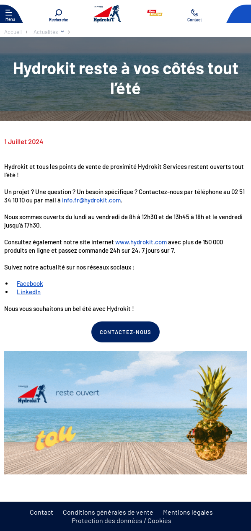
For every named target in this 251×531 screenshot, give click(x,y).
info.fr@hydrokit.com (91, 200)
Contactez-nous (126, 332)
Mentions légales (188, 512)
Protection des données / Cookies (121, 520)
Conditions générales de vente (108, 512)
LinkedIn (29, 291)
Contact (41, 512)
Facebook (30, 283)
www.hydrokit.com (141, 242)
